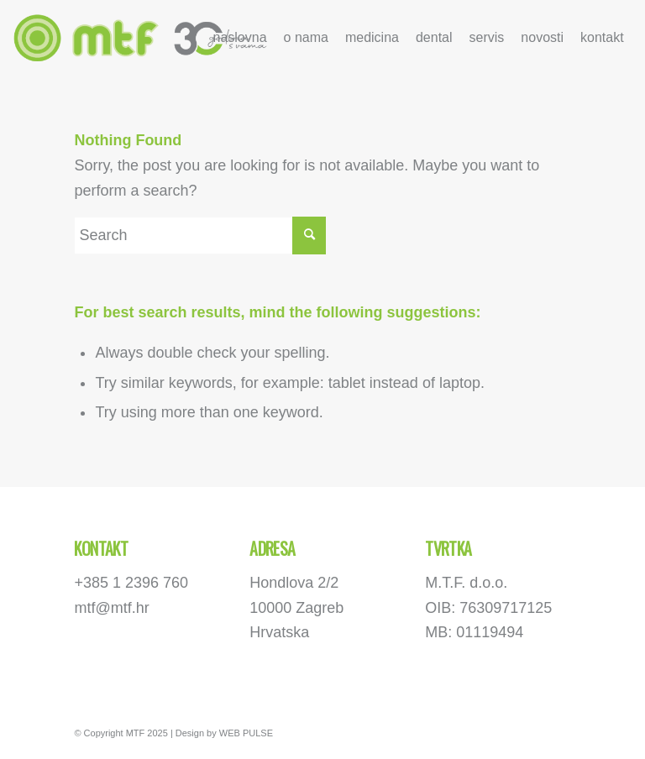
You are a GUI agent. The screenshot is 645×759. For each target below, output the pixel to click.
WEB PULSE (246, 733)
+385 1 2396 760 (131, 582)
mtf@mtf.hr (111, 607)
